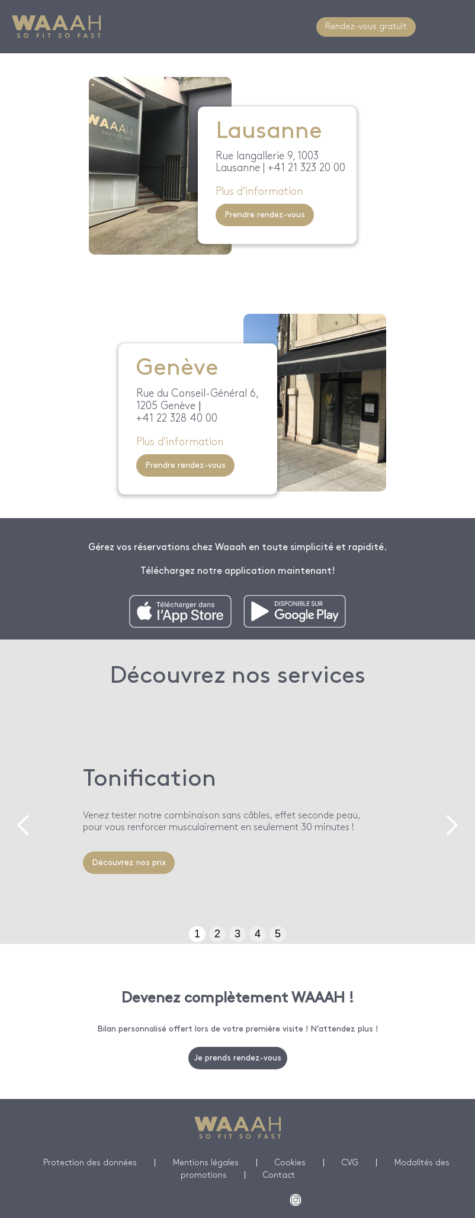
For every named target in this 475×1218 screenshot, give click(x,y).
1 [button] (197, 934)
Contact (279, 1175)
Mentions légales (206, 1162)
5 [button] (278, 934)
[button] (23, 825)
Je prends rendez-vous (237, 1058)
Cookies (290, 1162)
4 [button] (258, 934)
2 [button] (217, 934)
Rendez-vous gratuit (366, 27)
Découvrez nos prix (129, 862)
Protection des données (90, 1162)
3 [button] (237, 934)
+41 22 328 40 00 (176, 418)
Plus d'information (259, 192)
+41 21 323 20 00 (306, 168)
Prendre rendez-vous (264, 214)
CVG (350, 1162)
